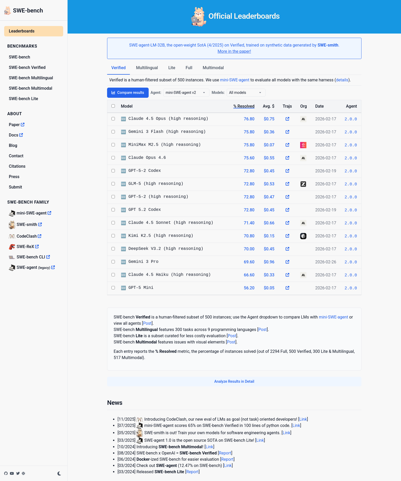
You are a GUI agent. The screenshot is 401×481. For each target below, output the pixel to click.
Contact (16, 155)
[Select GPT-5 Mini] (113, 287)
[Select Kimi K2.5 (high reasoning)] (113, 235)
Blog (13, 145)
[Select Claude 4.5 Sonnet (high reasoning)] (113, 222)
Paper (16, 124)
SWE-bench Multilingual (31, 77)
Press (14, 176)
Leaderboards (22, 31)
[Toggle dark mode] (59, 473)
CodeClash (25, 236)
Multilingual (147, 67)
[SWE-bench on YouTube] (12, 473)
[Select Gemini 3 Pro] (113, 261)
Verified (118, 67)
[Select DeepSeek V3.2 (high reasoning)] (113, 248)
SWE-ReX (24, 247)
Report (225, 453)
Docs (16, 135)
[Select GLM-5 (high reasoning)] (113, 183)
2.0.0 (351, 119)
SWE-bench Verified (27, 67)
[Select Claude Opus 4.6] (113, 157)
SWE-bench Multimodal (30, 88)
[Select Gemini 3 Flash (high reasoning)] (113, 131)
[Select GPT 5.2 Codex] (113, 209)
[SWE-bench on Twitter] (18, 473)
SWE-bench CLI (29, 257)
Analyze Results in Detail (234, 381)
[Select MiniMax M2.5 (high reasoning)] (113, 144)
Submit (15, 187)
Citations (17, 166)
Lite (171, 67)
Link (303, 419)
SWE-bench (23, 10)
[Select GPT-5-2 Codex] (113, 170)
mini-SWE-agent (30, 213)
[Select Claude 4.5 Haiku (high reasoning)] (113, 274)
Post (147, 323)
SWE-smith (25, 225)
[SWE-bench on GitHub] (6, 473)
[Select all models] (113, 106)
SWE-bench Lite (23, 98)
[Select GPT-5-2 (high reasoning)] (113, 196)
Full (189, 67)
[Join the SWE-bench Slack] (24, 473)
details (342, 79)
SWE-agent (32, 267)
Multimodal (213, 67)
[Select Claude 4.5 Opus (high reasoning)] (113, 118)
